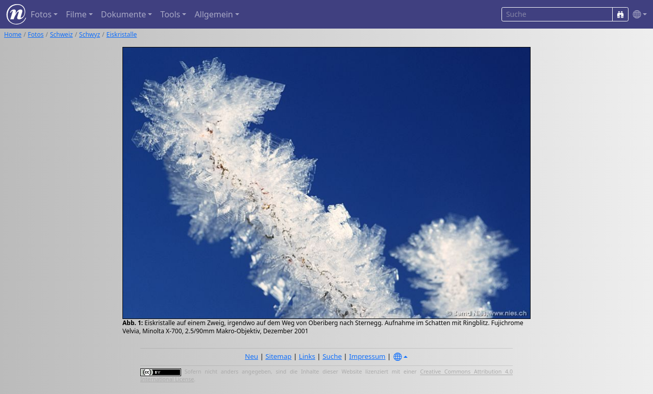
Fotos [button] (41, 14)
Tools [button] (170, 14)
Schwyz (89, 34)
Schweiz (61, 34)
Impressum (367, 356)
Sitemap (278, 356)
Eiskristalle (122, 34)
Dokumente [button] (123, 14)
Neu (251, 356)
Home (12, 34)
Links (307, 356)
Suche (332, 356)
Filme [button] (76, 14)
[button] (638, 14)
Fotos (36, 34)
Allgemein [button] (213, 14)
